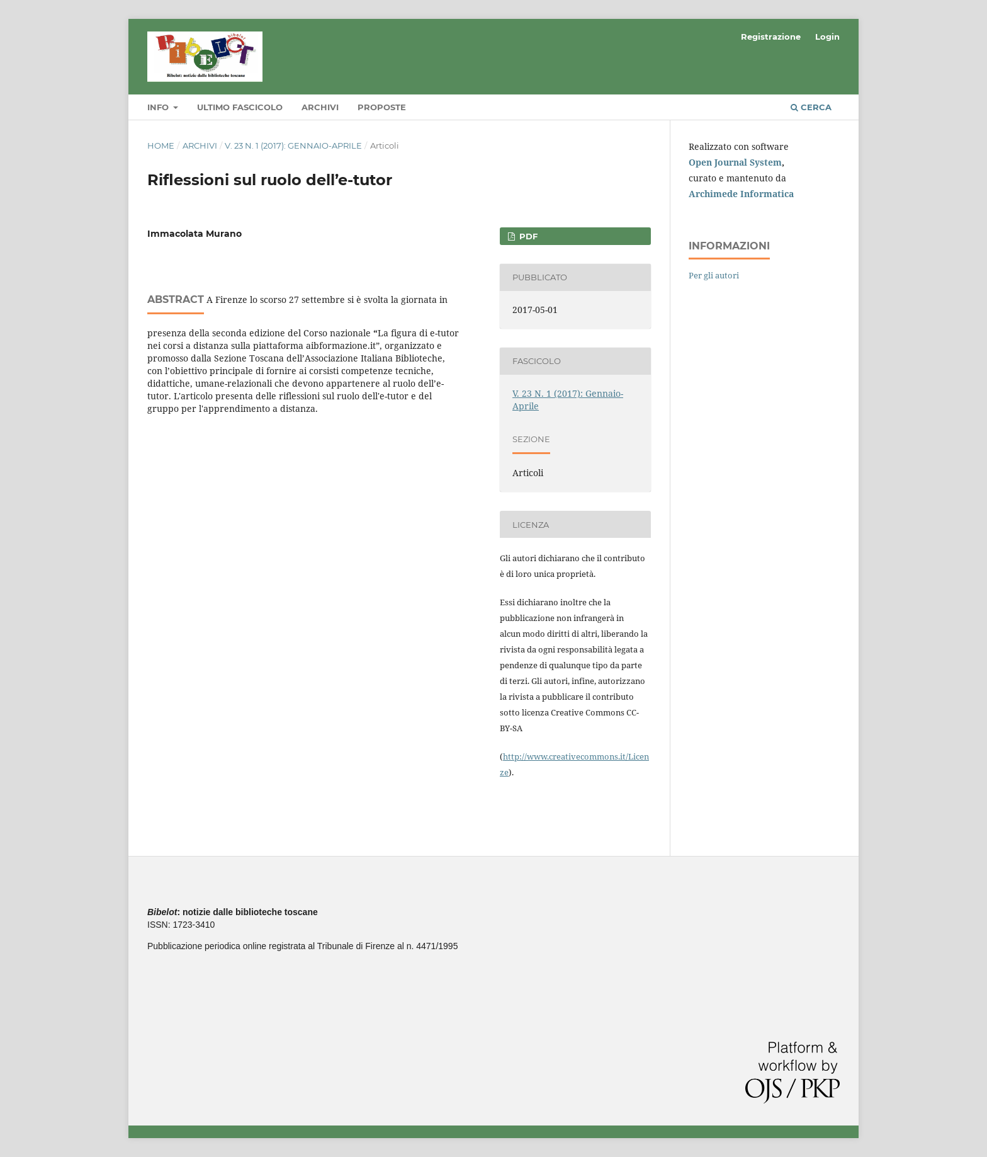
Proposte (382, 107)
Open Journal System (735, 162)
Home (160, 145)
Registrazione (771, 36)
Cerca (811, 107)
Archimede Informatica (741, 194)
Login (827, 36)
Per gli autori (714, 275)
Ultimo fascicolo (240, 107)
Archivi (320, 107)
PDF (527, 236)
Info (159, 107)
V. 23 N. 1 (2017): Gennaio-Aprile (293, 145)
